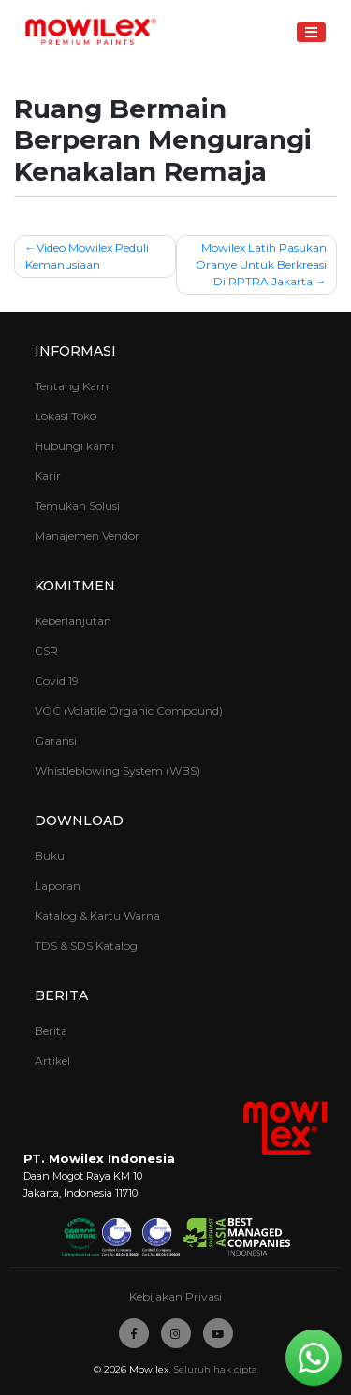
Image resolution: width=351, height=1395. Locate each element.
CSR (46, 651)
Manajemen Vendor (87, 536)
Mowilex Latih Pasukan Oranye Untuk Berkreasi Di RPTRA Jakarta (261, 264)
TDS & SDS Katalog (86, 945)
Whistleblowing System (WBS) (117, 770)
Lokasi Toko (65, 416)
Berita (61, 995)
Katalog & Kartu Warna (97, 915)
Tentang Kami (73, 386)
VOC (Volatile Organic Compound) (129, 711)
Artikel (52, 1061)
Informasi (75, 350)
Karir (48, 476)
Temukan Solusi (77, 506)
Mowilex (148, 1369)
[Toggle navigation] (311, 32)
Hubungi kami (74, 446)
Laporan (57, 886)
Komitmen (75, 585)
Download (79, 820)
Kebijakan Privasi (175, 1296)
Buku (50, 856)
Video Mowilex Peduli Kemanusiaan (87, 255)
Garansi (56, 741)
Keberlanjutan (73, 621)
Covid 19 (57, 681)
